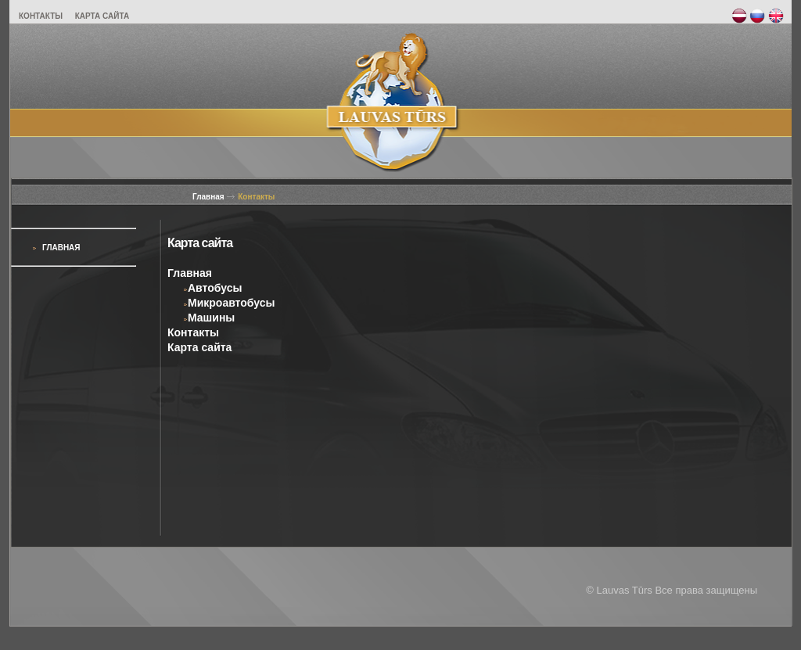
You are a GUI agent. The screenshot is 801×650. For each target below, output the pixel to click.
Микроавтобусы (229, 302)
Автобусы (212, 288)
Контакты (256, 196)
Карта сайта (199, 347)
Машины (209, 317)
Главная (208, 196)
